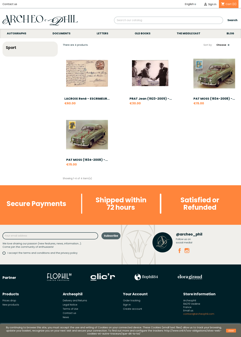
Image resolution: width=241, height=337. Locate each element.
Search (232, 20)
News (66, 317)
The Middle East (188, 33)
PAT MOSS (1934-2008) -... (214, 98)
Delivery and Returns (75, 300)
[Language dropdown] (191, 4)
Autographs (16, 33)
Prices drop (9, 300)
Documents (61, 33)
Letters (102, 33)
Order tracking (131, 300)
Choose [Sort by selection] (223, 45)
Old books (142, 33)
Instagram (187, 250)
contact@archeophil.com (198, 314)
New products (11, 304)
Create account (132, 309)
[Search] (168, 20)
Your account (135, 294)
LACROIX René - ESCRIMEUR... (87, 98)
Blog (230, 33)
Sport (11, 47)
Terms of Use (70, 309)
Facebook (179, 250)
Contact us (10, 4)
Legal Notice (70, 304)
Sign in (127, 304)
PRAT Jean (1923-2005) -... (151, 98)
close (231, 330)
